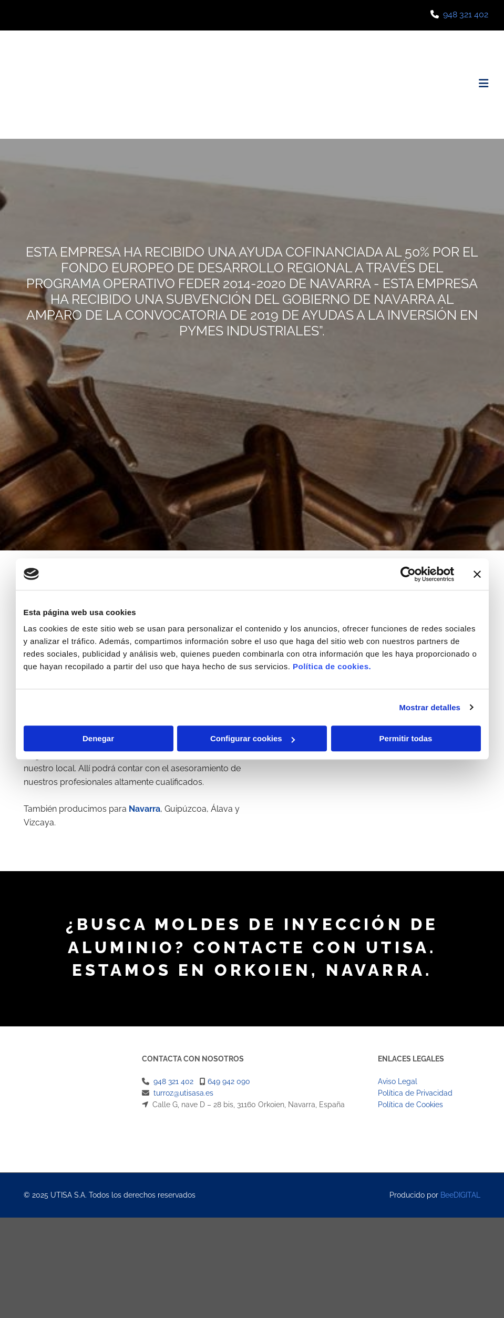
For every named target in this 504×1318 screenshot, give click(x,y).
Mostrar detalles (429, 707)
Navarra (144, 809)
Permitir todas (406, 738)
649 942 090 (229, 1081)
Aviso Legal (397, 1081)
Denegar (98, 738)
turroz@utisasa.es (183, 1093)
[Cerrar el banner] (477, 574)
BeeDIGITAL (460, 1195)
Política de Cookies (410, 1104)
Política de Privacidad (415, 1093)
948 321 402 (465, 14)
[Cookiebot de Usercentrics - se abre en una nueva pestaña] (408, 574)
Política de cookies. (332, 666)
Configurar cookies (252, 738)
